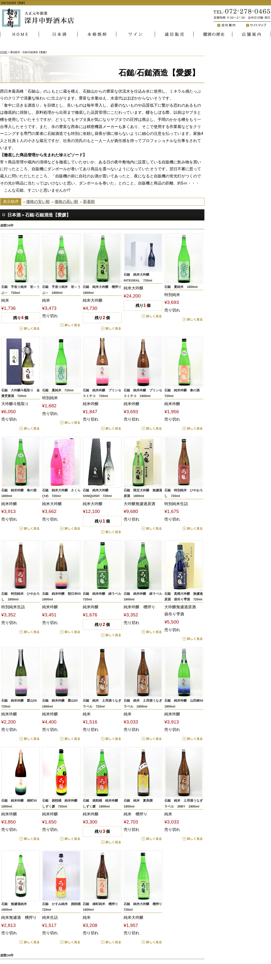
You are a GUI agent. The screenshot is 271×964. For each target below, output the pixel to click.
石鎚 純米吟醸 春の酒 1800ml (20, 493)
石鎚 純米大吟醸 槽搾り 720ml (143, 906)
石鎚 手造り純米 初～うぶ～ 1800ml (61, 289)
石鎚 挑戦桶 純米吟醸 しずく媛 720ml (61, 803)
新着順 (89, 201)
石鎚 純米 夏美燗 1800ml (140, 803)
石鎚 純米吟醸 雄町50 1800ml (20, 803)
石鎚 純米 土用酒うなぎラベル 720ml (102, 703)
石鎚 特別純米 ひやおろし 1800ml (20, 596)
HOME (3, 52)
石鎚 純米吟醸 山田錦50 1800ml (183, 703)
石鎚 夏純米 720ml (58, 390)
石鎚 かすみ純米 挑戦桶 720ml (61, 906)
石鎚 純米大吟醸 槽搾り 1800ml (102, 289)
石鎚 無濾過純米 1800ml (15, 906)
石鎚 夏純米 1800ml (181, 287)
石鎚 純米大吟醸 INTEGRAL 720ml (138, 277)
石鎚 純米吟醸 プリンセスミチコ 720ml (102, 393)
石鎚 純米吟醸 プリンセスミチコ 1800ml (143, 393)
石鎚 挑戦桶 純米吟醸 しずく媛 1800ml (102, 803)
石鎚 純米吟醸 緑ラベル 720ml (102, 596)
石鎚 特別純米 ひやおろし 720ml (183, 493)
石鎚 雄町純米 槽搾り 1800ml (102, 906)
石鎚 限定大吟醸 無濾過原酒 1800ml (143, 493)
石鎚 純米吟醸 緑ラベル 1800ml (143, 596)
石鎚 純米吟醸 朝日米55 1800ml (61, 596)
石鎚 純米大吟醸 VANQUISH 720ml (97, 493)
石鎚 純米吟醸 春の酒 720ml (183, 393)
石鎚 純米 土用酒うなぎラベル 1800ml (143, 703)
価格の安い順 (38, 201)
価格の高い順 (66, 201)
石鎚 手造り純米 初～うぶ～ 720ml (20, 289)
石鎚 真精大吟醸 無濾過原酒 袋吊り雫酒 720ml (183, 596)
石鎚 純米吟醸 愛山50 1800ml (61, 703)
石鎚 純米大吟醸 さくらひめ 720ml (61, 493)
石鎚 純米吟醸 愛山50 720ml (20, 703)
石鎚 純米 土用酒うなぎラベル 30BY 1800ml (183, 803)
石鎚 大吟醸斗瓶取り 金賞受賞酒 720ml (20, 393)
